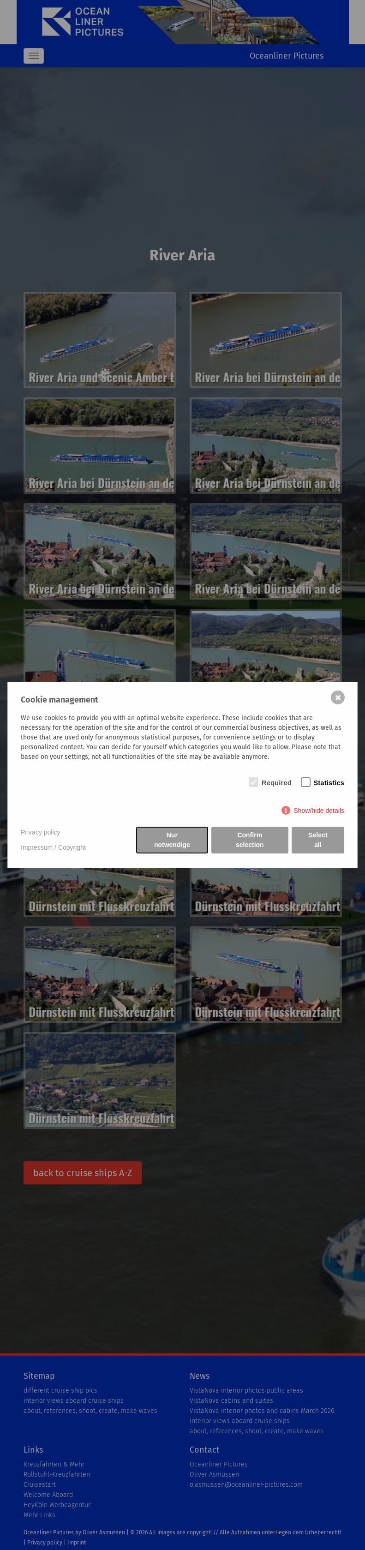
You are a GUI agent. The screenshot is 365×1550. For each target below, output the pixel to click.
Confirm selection (250, 839)
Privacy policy (40, 832)
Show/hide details (318, 810)
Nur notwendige (172, 839)
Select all (317, 839)
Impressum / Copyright (53, 847)
